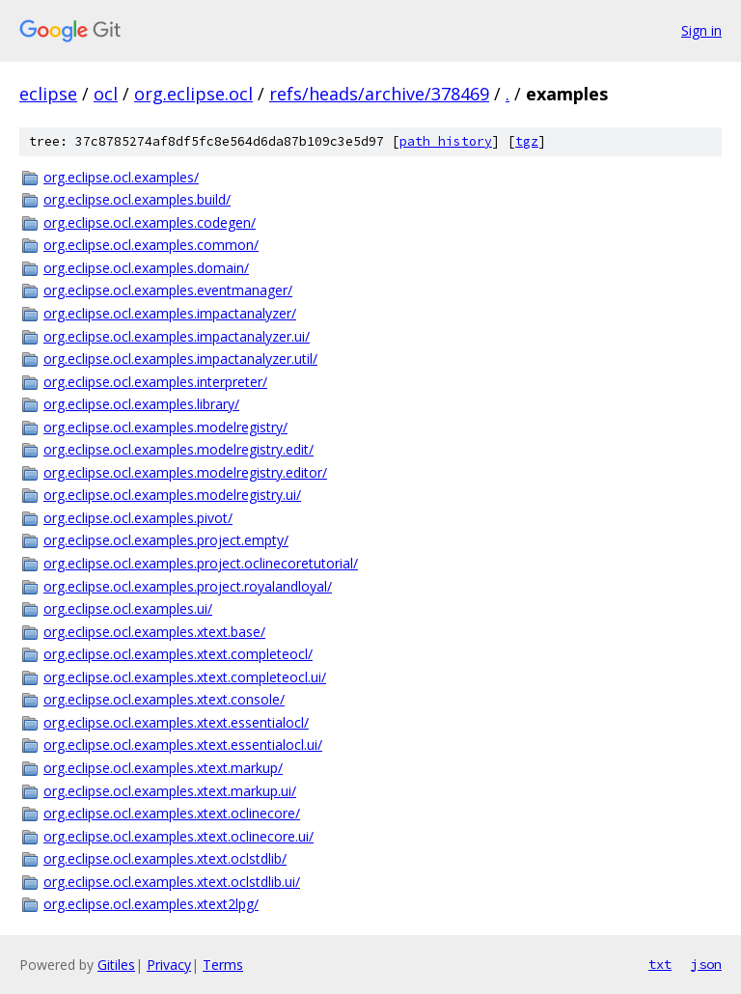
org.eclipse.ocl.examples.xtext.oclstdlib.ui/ (171, 881)
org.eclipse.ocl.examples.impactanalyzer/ (169, 313)
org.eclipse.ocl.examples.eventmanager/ (167, 290)
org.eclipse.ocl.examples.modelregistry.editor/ (185, 472)
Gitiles (116, 964)
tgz (526, 141)
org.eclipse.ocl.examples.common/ (151, 244)
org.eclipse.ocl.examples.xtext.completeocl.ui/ (184, 677)
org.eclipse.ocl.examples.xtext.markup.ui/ (169, 791)
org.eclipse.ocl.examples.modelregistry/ (165, 427)
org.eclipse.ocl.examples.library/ (141, 404)
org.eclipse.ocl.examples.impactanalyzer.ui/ (176, 336)
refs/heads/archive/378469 (379, 93)
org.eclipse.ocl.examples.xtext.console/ (164, 699)
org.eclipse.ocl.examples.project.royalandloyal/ (187, 586)
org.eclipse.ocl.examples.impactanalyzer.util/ (180, 358)
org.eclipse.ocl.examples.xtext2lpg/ (151, 904)
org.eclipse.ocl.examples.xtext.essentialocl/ (176, 722)
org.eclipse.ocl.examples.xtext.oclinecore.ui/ (178, 836)
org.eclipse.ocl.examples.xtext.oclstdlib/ (165, 858)
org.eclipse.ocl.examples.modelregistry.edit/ (178, 449)
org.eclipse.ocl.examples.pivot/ (138, 518)
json (706, 964)
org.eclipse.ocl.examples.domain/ (146, 268)
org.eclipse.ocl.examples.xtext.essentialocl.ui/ (182, 744)
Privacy (169, 964)
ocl (106, 93)
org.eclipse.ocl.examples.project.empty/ (165, 540)
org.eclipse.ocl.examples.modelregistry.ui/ (172, 494)
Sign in (701, 30)
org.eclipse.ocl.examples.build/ (137, 199)
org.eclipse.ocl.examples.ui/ (127, 608)
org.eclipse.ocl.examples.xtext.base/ (154, 631)
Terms (223, 964)
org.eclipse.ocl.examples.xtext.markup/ (163, 768)
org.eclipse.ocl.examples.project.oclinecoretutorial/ (200, 563)
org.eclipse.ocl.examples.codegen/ (149, 222)
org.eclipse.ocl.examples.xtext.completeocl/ (178, 654)
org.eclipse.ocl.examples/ (121, 177)
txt (660, 964)
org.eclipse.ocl (193, 93)
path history (445, 141)
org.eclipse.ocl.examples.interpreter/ (155, 382)
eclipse (48, 93)
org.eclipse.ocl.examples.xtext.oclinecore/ (171, 813)
